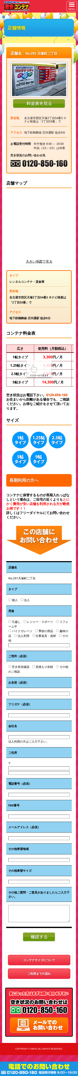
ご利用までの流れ (39, 974)
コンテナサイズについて (39, 960)
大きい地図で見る (39, 261)
